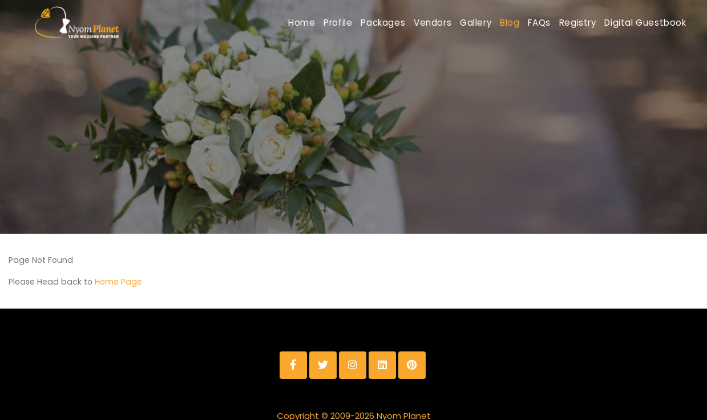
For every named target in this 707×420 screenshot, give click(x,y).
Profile (263, 22)
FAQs (514, 22)
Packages (318, 22)
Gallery (431, 22)
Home (218, 22)
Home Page (118, 258)
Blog (474, 22)
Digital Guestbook (640, 22)
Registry (561, 22)
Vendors (378, 22)
